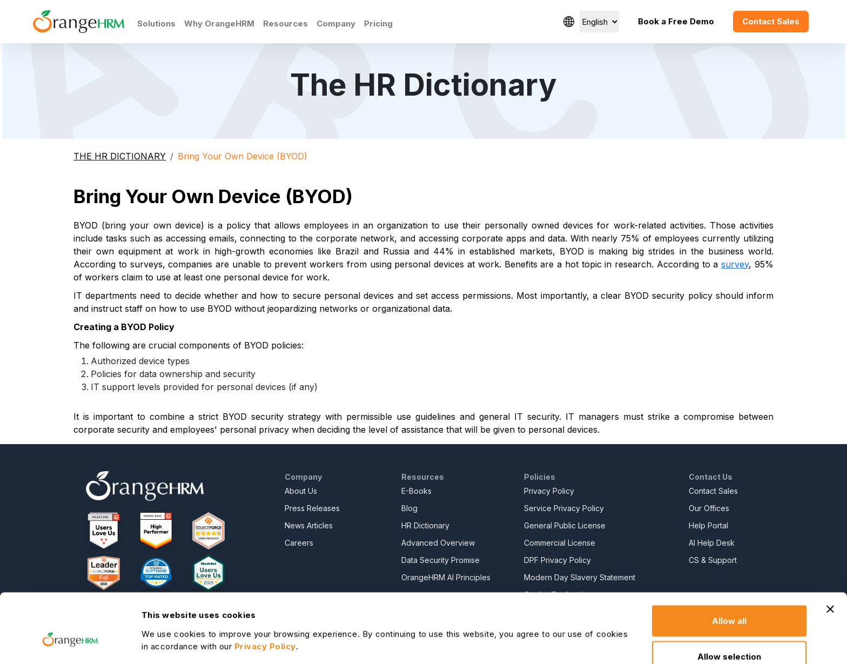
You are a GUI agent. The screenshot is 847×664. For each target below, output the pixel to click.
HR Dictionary (425, 525)
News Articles (309, 525)
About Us (301, 490)
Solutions (156, 23)
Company (336, 23)
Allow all (729, 564)
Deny (729, 635)
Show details (586, 627)
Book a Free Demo (676, 21)
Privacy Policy (549, 490)
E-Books (416, 490)
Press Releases (312, 508)
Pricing (378, 23)
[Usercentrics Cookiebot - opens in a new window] (70, 643)
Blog (409, 508)
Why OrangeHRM (219, 23)
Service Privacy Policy (564, 508)
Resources (285, 23)
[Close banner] (830, 552)
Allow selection (729, 600)
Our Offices (709, 508)
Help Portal (708, 525)
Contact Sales (770, 21)
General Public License (565, 525)
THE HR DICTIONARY (119, 156)
